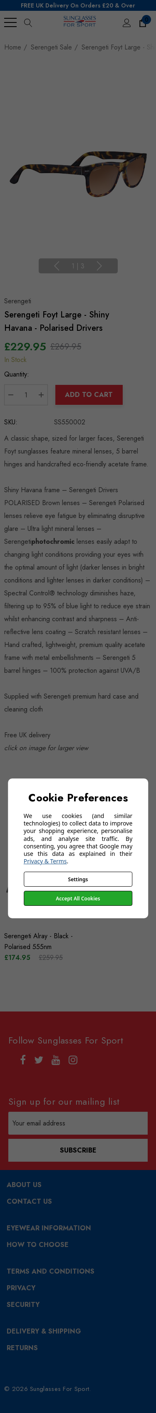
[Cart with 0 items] (142, 22)
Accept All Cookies (78, 898)
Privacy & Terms (45, 861)
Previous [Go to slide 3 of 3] (57, 266)
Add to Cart (89, 394)
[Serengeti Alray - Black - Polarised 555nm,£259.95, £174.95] (39, 941)
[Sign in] (126, 22)
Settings (78, 879)
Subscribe (78, 1150)
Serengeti (17, 301)
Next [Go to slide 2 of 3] (99, 266)
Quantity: (16, 374)
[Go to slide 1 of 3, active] (78, 266)
